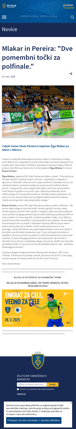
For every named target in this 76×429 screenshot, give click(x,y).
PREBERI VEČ (21, 394)
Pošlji (53, 384)
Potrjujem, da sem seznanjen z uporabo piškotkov (34, 420)
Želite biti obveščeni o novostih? (32, 377)
